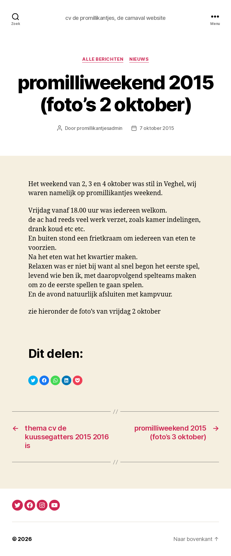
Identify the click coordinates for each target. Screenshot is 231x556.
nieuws (139, 59)
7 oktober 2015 (157, 128)
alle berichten (102, 59)
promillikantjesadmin (99, 128)
